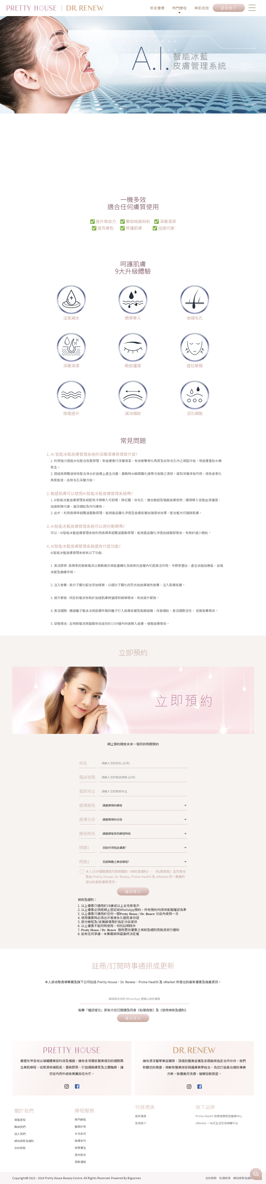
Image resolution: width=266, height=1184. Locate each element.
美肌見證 (201, 8)
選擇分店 (112, 819)
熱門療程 (179, 10)
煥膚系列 (80, 1126)
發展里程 (20, 1111)
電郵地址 (112, 791)
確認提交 (133, 891)
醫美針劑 (80, 1112)
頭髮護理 (80, 1148)
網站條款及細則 (24, 1132)
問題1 (111, 847)
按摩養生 (80, 1133)
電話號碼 (112, 777)
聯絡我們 (20, 1118)
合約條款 (20, 1139)
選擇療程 (112, 805)
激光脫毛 (80, 1141)
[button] (252, 7)
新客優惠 (157, 8)
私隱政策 (225, 1178)
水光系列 (80, 1119)
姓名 (111, 763)
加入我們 (20, 1125)
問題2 (111, 861)
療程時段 (112, 833)
